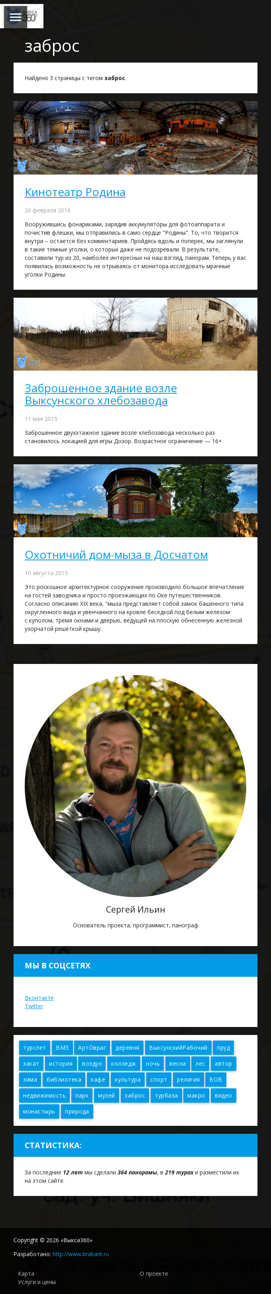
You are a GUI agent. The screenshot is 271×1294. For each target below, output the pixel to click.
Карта (26, 1273)
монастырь (39, 1111)
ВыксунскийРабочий (178, 1047)
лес (200, 1063)
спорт (158, 1079)
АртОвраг (92, 1047)
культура (128, 1079)
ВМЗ (62, 1047)
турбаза (166, 1095)
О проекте (154, 1273)
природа (77, 1111)
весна (177, 1063)
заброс (135, 1095)
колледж (123, 1063)
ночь (153, 1063)
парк (81, 1095)
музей (106, 1095)
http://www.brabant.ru (81, 1254)
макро (196, 1095)
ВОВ (215, 1079)
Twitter (34, 1006)
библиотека (64, 1079)
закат (31, 1063)
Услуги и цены (37, 1282)
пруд (223, 1047)
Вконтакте (39, 997)
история (61, 1063)
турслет (34, 1047)
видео (223, 1095)
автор (223, 1063)
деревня (127, 1047)
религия (188, 1079)
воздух (92, 1063)
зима (30, 1079)
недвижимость (44, 1095)
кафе (98, 1079)
